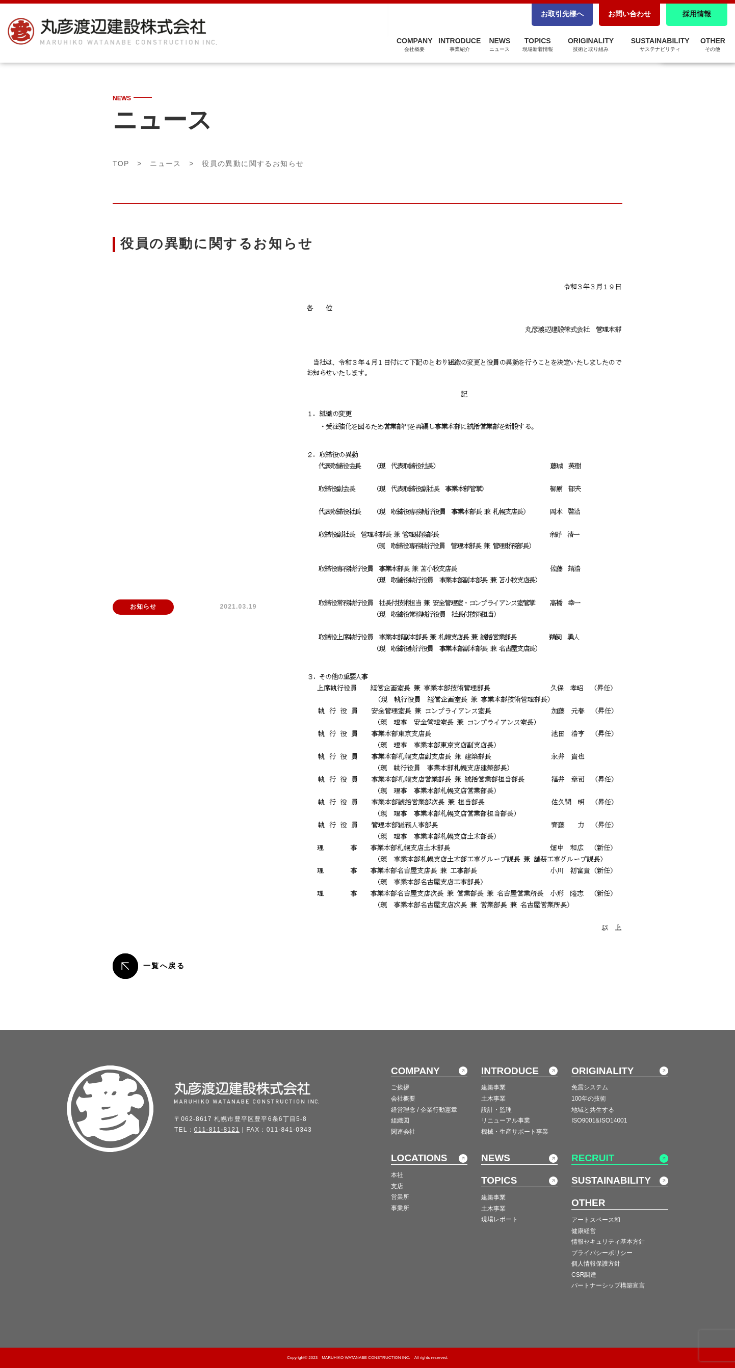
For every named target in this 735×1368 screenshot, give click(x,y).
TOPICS (537, 44)
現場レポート (499, 1219)
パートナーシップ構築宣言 (608, 1285)
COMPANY (415, 44)
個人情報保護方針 (595, 1263)
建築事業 (493, 1087)
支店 (397, 1186)
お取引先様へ (562, 14)
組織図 (400, 1120)
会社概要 (403, 1098)
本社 (397, 1175)
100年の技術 (588, 1098)
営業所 (400, 1196)
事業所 (400, 1208)
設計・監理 (496, 1109)
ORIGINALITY (591, 44)
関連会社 (403, 1131)
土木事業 (493, 1098)
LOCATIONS (419, 1158)
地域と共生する (592, 1109)
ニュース (165, 163)
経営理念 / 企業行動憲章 (424, 1109)
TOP (121, 163)
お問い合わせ (629, 14)
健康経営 (583, 1231)
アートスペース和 (595, 1219)
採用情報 (696, 14)
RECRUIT (592, 1158)
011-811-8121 (217, 1129)
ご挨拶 (400, 1087)
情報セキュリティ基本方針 (608, 1241)
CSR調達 (583, 1274)
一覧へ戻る (164, 966)
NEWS (499, 44)
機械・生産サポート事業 (514, 1131)
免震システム (589, 1087)
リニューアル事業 (505, 1120)
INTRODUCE (459, 44)
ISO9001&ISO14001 (599, 1120)
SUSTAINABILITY (660, 44)
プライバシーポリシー (602, 1252)
